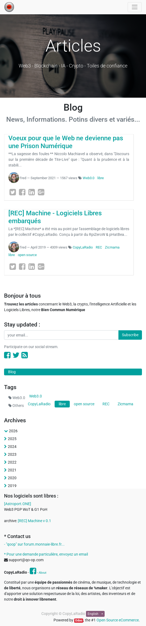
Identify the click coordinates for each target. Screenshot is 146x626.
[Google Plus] (41, 192)
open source (27, 255)
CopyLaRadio (83, 247)
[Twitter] (12, 192)
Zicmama (112, 247)
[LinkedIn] (31, 192)
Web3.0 (88, 178)
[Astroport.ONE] (17, 504)
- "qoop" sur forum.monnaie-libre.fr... (34, 544)
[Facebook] (22, 192)
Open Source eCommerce (118, 620)
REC (99, 247)
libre (100, 178)
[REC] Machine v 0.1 (34, 521)
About (43, 572)
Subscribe (130, 335)
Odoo (78, 620)
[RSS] (24, 355)
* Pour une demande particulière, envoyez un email (46, 554)
